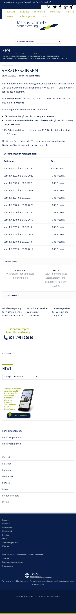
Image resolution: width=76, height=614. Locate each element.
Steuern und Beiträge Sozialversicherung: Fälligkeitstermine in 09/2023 (56, 279)
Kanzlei (11, 11)
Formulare (39, 11)
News (10, 16)
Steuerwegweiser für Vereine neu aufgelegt (61, 312)
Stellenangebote (26, 16)
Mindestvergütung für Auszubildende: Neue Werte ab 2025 (13, 312)
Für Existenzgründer (12, 430)
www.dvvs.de (38, 584)
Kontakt (44, 16)
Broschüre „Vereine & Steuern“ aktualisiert (37, 312)
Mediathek (55, 11)
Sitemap (6, 558)
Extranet (24, 11)
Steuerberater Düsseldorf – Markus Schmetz (37, 56)
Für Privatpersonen (12, 437)
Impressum (7, 566)
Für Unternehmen (11, 443)
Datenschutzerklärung (12, 562)
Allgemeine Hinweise (30, 76)
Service (6, 482)
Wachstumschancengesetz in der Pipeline (20, 275)
